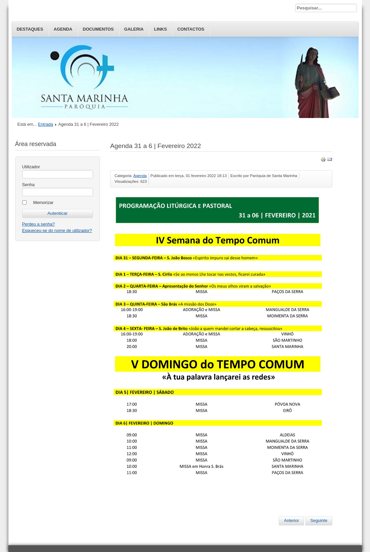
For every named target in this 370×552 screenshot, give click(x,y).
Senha (28, 184)
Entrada (45, 124)
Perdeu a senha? (38, 224)
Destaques (30, 29)
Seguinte (319, 520)
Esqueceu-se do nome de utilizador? (57, 230)
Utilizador (31, 166)
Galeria (134, 29)
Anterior (291, 520)
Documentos (98, 29)
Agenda (63, 29)
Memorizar (43, 202)
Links (160, 29)
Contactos (190, 29)
